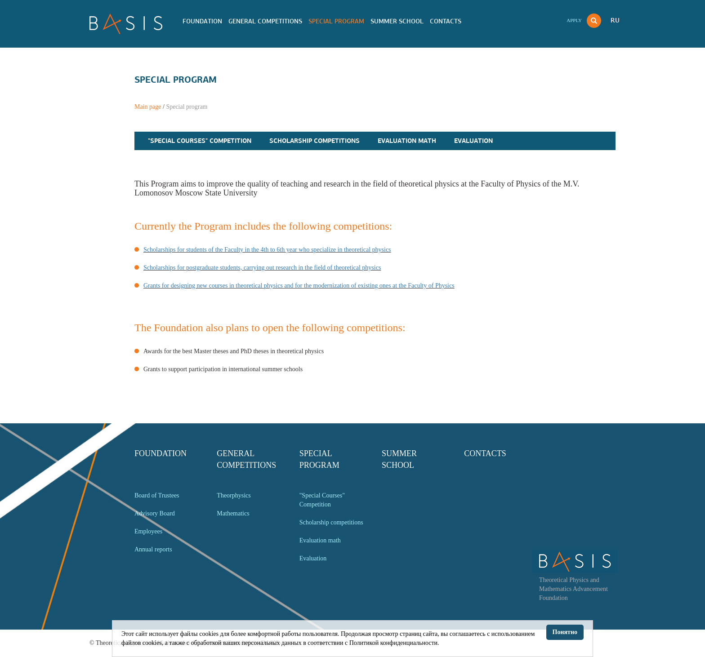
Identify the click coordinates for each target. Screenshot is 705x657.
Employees (148, 531)
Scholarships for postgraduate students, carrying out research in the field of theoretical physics (262, 267)
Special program (336, 21)
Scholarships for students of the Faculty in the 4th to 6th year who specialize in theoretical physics (267, 249)
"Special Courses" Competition (199, 141)
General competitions (265, 21)
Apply (574, 20)
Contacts (445, 21)
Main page (147, 106)
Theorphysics (233, 495)
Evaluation (473, 141)
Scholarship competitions (314, 141)
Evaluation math (407, 141)
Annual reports (153, 549)
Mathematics (233, 513)
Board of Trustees (156, 495)
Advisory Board (154, 513)
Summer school (397, 21)
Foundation (202, 21)
